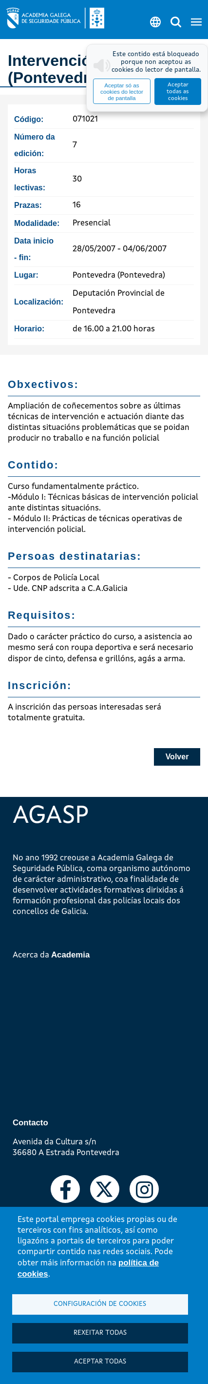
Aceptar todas (100, 1362)
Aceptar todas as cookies (178, 92)
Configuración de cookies (100, 1304)
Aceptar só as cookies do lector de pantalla (121, 91)
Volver (177, 757)
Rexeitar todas (100, 1333)
